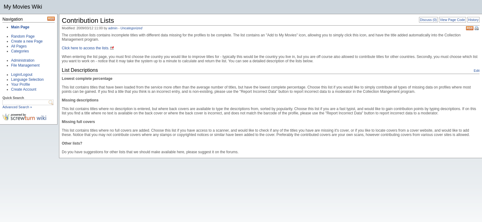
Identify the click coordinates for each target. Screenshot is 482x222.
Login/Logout (21, 74)
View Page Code (452, 20)
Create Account (23, 89)
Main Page (20, 27)
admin (112, 28)
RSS (469, 28)
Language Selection (27, 79)
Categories (20, 51)
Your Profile (20, 84)
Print (477, 28)
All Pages (19, 46)
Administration (22, 60)
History (473, 20)
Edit (477, 70)
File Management (25, 65)
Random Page (23, 36)
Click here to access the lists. (85, 48)
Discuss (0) (428, 20)
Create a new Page (27, 41)
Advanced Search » (17, 107)
